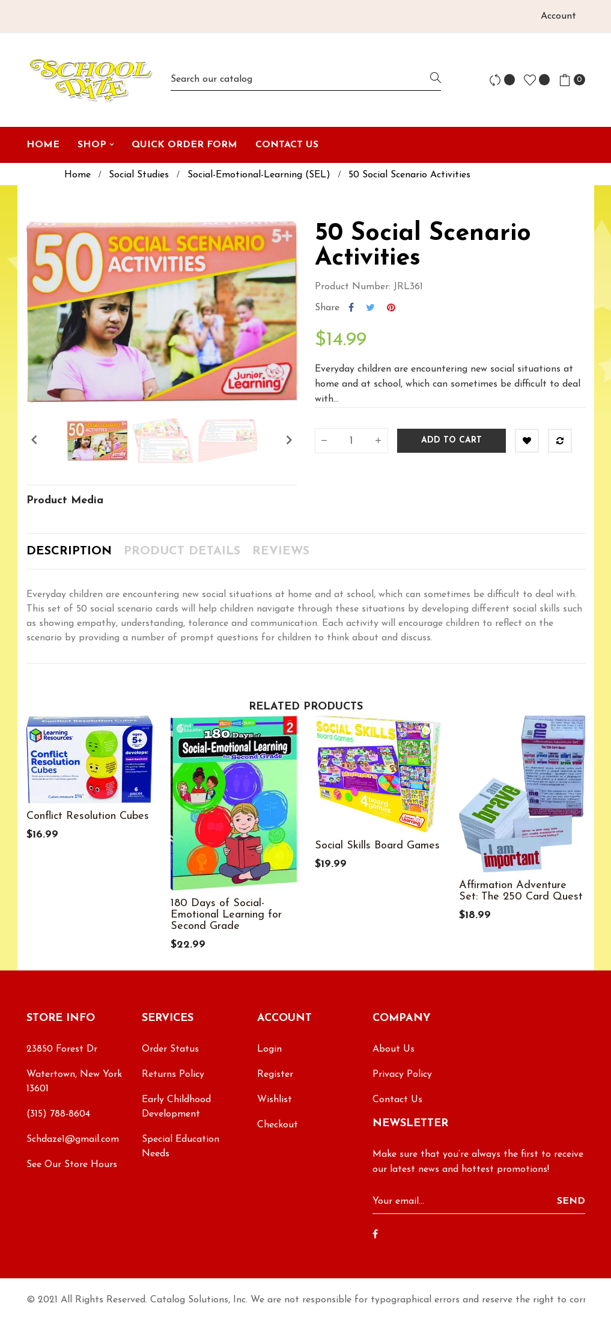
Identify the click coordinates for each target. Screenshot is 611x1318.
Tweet (370, 308)
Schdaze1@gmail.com (72, 1139)
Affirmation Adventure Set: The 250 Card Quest (521, 891)
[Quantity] (351, 441)
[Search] (306, 79)
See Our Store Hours (71, 1164)
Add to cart (451, 440)
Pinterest (391, 308)
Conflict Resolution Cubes (87, 816)
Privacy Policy (402, 1074)
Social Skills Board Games (377, 845)
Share (351, 308)
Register (275, 1074)
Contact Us (397, 1100)
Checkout (277, 1125)
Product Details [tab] (182, 551)
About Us (393, 1049)
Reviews (280, 551)
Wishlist (274, 1100)
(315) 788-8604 (58, 1114)
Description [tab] (69, 551)
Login (269, 1049)
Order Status (170, 1049)
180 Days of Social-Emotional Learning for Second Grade (226, 915)
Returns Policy (173, 1074)
